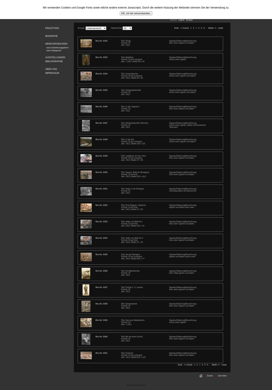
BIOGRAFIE (51, 36)
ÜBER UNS (51, 69)
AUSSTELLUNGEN (55, 57)
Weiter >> (212, 28)
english (181, 20)
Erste (176, 28)
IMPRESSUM (52, 73)
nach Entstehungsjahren (57, 47)
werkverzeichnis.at (136, 385)
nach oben (221, 376)
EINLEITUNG (52, 28)
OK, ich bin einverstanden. (136, 13)
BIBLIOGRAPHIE (54, 61)
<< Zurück (184, 28)
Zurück (209, 376)
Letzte (220, 28)
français (189, 20)
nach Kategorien (53, 50)
